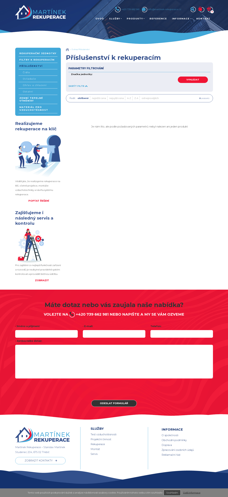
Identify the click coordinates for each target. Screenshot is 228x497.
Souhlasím (172, 492)
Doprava (167, 445)
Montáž (95, 449)
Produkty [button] (135, 18)
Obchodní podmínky (174, 440)
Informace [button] (181, 18)
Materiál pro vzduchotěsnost (33, 108)
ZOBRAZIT (42, 280)
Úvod (99, 18)
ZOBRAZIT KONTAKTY (39, 460)
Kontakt (203, 18)
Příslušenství (31, 66)
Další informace (191, 492)
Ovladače (29, 78)
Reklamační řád (171, 454)
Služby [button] (114, 18)
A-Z (129, 98)
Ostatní (28, 91)
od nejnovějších (150, 98)
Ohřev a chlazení (35, 85)
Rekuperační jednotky (37, 53)
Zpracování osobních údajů (178, 449)
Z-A (136, 98)
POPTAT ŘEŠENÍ (38, 200)
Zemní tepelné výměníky (31, 99)
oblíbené (83, 98)
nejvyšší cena (116, 98)
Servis (94, 454)
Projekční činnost (101, 439)
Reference (158, 18)
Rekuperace (98, 444)
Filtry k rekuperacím (37, 59)
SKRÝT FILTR (78, 86)
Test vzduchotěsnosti (103, 434)
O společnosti (170, 435)
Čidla (26, 72)
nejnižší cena (99, 98)
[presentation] (114, 389)
